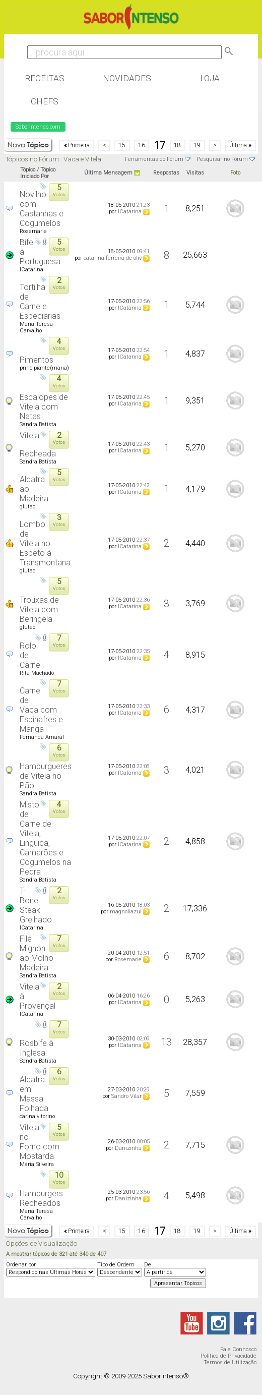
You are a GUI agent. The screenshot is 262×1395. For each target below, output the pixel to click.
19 (197, 145)
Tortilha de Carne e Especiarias (40, 301)
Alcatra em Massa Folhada (34, 1094)
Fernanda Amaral (42, 737)
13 (166, 1042)
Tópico (27, 169)
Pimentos (36, 360)
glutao (27, 506)
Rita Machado (37, 673)
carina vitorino (37, 1116)
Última (240, 145)
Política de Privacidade (228, 1356)
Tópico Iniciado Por (37, 173)
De (147, 1264)
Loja (210, 78)
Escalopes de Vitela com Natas (44, 406)
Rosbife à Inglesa (36, 1048)
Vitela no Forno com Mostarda (39, 1142)
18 (177, 145)
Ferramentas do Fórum (154, 159)
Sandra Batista (38, 424)
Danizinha (128, 1148)
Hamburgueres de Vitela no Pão (46, 776)
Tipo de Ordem (116, 1264)
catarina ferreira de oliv (113, 258)
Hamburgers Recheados (41, 1198)
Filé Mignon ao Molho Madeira (36, 953)
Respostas (166, 172)
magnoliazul (126, 911)
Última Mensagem (108, 172)
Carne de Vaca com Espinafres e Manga (41, 710)
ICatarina (130, 211)
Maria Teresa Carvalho (36, 327)
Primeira (77, 145)
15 (121, 145)
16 (141, 145)
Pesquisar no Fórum (222, 159)
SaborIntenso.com (38, 127)
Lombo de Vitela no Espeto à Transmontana (45, 543)
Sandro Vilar (126, 1096)
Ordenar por (21, 1264)
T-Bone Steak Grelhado (36, 905)
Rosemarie (33, 231)
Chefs (44, 101)
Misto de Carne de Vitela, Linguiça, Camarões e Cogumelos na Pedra (45, 838)
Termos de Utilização (230, 1362)
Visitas (195, 172)
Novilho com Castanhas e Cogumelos (41, 209)
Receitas (44, 78)
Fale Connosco (238, 1349)
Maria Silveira (37, 1164)
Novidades (127, 78)
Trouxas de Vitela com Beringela (39, 609)
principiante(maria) (44, 368)
